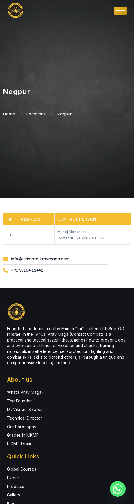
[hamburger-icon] (120, 11)
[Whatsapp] (118, 489)
